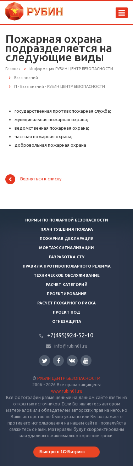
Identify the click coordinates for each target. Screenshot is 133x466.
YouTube (86, 361)
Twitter (45, 361)
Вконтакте (72, 360)
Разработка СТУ (66, 257)
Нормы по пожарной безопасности (66, 220)
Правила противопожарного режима (67, 266)
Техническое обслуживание (67, 275)
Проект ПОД (66, 312)
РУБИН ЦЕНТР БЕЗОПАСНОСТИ (68, 378)
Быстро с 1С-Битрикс (62, 451)
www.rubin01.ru (66, 391)
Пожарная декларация (67, 238)
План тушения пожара (66, 229)
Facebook (59, 361)
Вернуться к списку (33, 179)
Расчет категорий (67, 284)
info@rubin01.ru (70, 346)
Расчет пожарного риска (66, 303)
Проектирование (67, 294)
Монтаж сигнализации (66, 248)
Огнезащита (66, 321)
